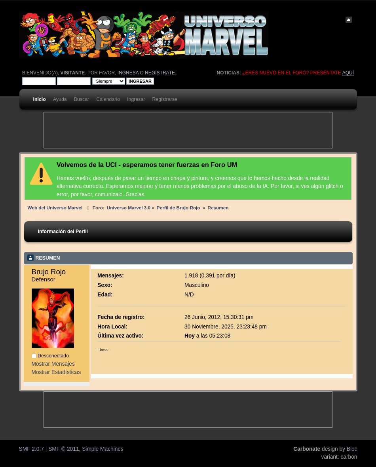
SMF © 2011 (63, 449)
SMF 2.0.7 (31, 449)
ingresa (128, 73)
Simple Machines (102, 449)
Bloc (352, 449)
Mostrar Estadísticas (56, 372)
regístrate (160, 73)
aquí (348, 73)
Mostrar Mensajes (53, 364)
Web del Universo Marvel (55, 207)
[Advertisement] (188, 130)
